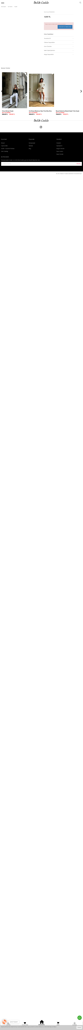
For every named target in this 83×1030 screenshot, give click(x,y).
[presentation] (2, 91)
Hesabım (58, 143)
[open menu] (3, 2)
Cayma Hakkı (4, 145)
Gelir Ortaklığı (4, 151)
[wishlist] (25, 73)
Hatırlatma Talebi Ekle (65, 27)
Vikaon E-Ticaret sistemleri (66, 173)
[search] (80, 3)
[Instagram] (41, 127)
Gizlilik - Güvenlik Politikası (7, 148)
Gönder (79, 163)
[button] (59, 38)
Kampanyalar (32, 143)
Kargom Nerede (60, 148)
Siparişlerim (59, 145)
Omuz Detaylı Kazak (7, 111)
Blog (30, 148)
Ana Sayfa (3, 6)
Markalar (31, 145)
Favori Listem (59, 151)
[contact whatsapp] (79, 1018)
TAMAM (79, 1027)
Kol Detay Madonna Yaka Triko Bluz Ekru (40, 111)
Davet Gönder (59, 154)
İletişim (3, 143)
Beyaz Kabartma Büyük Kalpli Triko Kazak (67, 111)
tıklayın (54, 1026)
